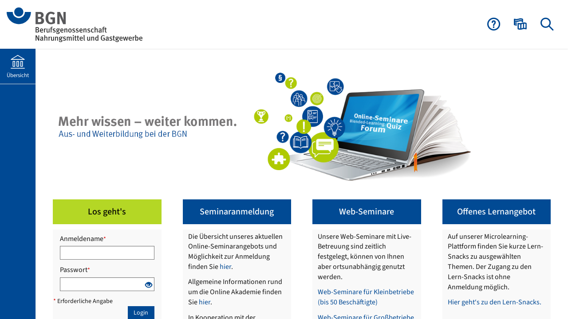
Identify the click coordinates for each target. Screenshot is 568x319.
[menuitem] (521, 24)
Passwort (75, 270)
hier (225, 267)
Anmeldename (83, 239)
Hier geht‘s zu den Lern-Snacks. (494, 302)
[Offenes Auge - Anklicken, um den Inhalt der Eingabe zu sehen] (148, 287)
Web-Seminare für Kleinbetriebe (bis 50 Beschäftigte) (366, 297)
